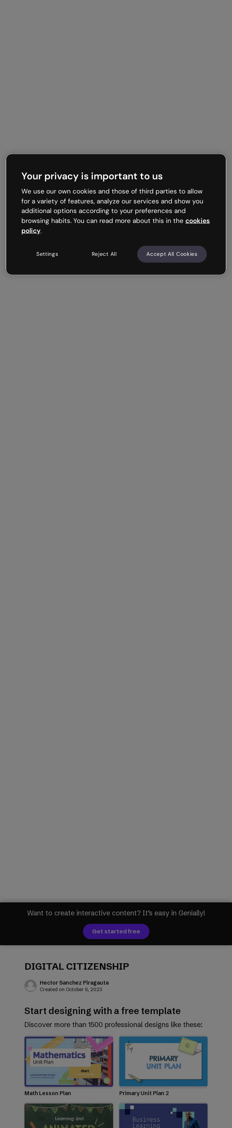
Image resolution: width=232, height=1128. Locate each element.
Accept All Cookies (172, 253)
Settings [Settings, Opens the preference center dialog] (47, 253)
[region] (116, 214)
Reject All (104, 253)
